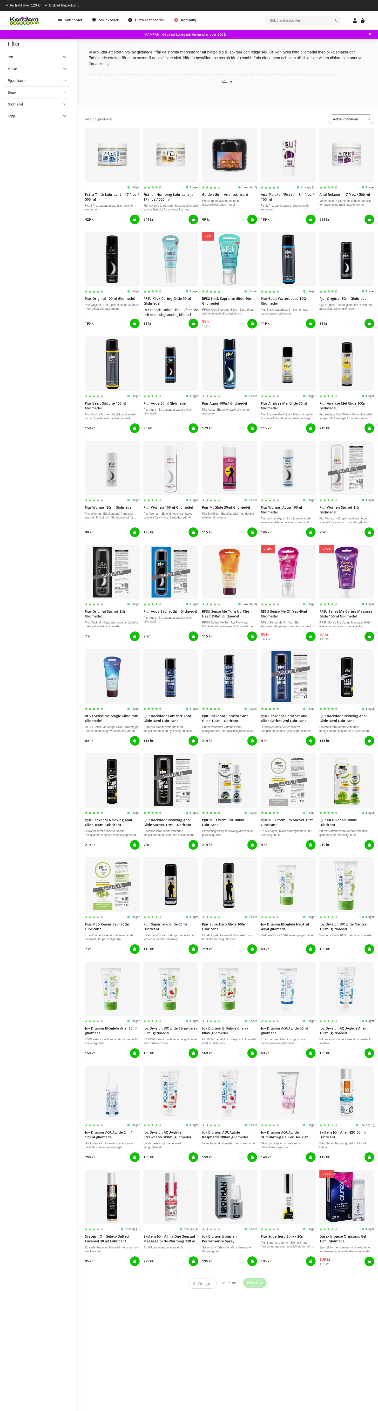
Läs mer (227, 81)
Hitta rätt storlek (150, 20)
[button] (37, 57)
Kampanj (188, 20)
